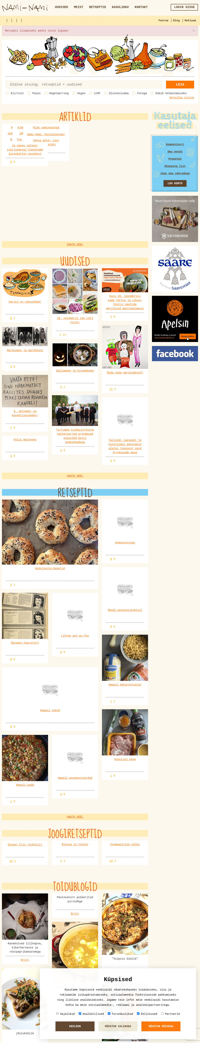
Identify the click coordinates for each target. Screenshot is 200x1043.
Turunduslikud (120, 1014)
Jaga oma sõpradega (175, 173)
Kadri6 (32, 938)
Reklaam (190, 20)
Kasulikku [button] (120, 7)
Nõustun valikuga (118, 1026)
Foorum (163, 20)
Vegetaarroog (59, 93)
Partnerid (170, 1014)
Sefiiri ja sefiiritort (24, 1017)
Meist (78, 7)
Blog (176, 20)
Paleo (36, 93)
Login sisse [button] (184, 7)
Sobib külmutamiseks (171, 93)
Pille (31, 919)
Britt (25, 743)
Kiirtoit (17, 93)
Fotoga (142, 93)
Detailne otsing (182, 97)
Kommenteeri (175, 144)
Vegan (81, 93)
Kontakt (141, 7)
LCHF (97, 93)
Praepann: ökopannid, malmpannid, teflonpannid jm (45, 962)
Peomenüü (174, 159)
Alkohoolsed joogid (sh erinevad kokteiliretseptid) (47, 944)
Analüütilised (91, 1014)
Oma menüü (175, 151)
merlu (31, 974)
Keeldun (75, 1026)
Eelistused (147, 1014)
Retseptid (97, 7)
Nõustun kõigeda (161, 1026)
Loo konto (175, 183)
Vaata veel (75, 248)
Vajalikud (65, 1014)
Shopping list (175, 166)
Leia (180, 85)
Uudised (61, 7)
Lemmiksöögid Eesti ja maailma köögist (36, 980)
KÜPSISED (12, 926)
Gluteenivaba (119, 93)
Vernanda (124, 758)
